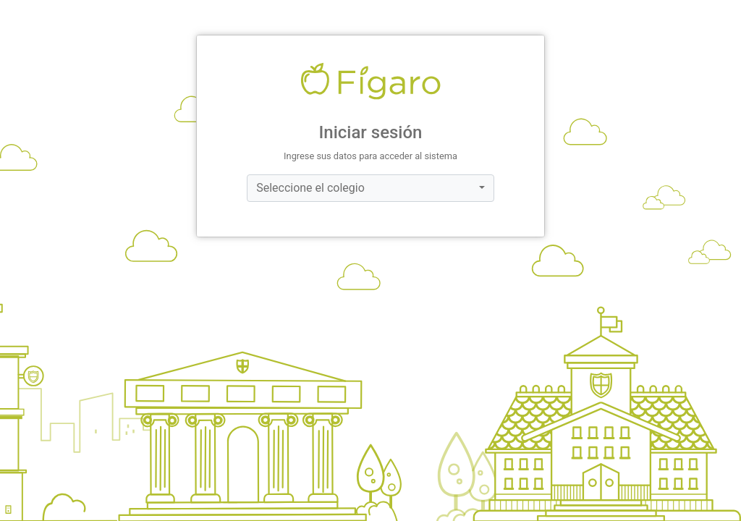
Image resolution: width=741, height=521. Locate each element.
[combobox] (370, 188)
